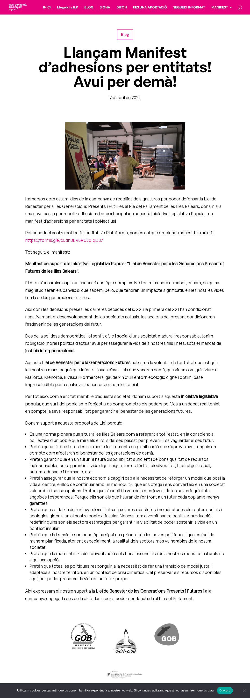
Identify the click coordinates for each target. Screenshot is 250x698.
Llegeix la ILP (67, 7)
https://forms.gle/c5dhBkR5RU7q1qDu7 (64, 240)
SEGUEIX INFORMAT (189, 7)
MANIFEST (219, 7)
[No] (244, 690)
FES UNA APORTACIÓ (150, 7)
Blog (125, 34)
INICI (47, 7)
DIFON (121, 7)
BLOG (88, 7)
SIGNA (105, 7)
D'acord (224, 690)
